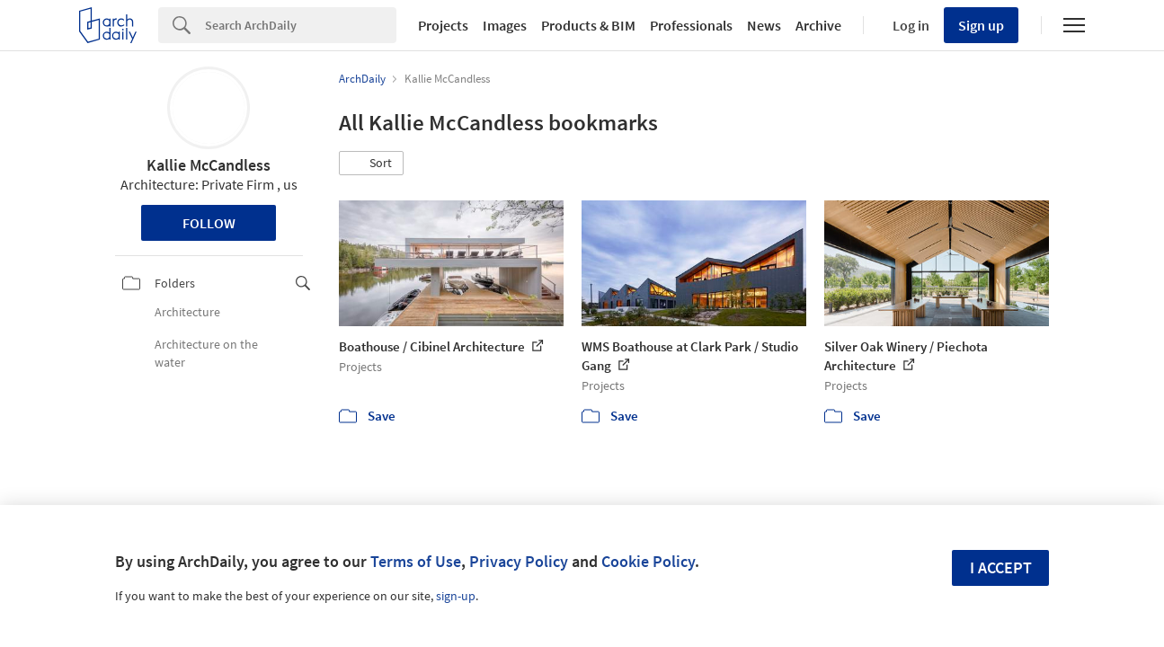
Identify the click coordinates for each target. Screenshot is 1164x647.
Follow (208, 223)
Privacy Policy (518, 561)
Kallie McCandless (209, 165)
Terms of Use (415, 561)
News (764, 25)
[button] (371, 163)
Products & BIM (588, 25)
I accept (1001, 567)
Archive (818, 25)
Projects (443, 25)
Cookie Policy (648, 561)
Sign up (981, 25)
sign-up (455, 596)
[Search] (300, 25)
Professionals (691, 25)
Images (505, 25)
